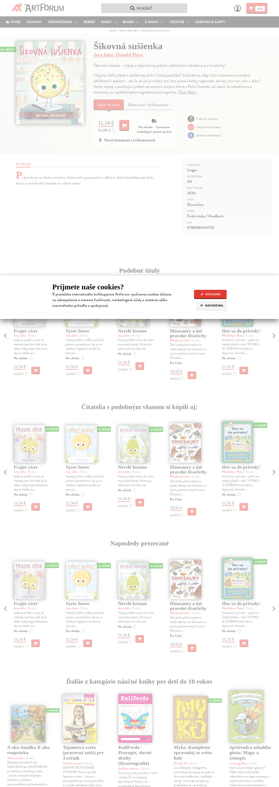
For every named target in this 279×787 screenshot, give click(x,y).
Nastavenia (211, 305)
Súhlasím (210, 294)
